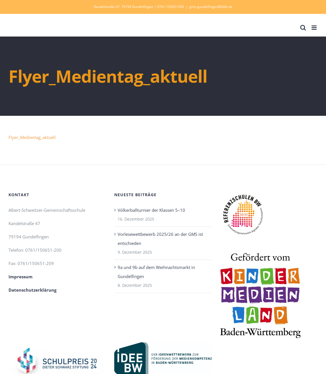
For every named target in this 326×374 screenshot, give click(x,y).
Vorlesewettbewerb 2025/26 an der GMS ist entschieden (160, 238)
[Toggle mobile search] (303, 28)
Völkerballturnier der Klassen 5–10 (151, 210)
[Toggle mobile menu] (314, 28)
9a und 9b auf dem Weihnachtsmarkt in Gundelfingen (156, 271)
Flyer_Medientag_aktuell (32, 137)
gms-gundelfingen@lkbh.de (210, 6)
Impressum (21, 276)
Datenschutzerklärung (32, 290)
